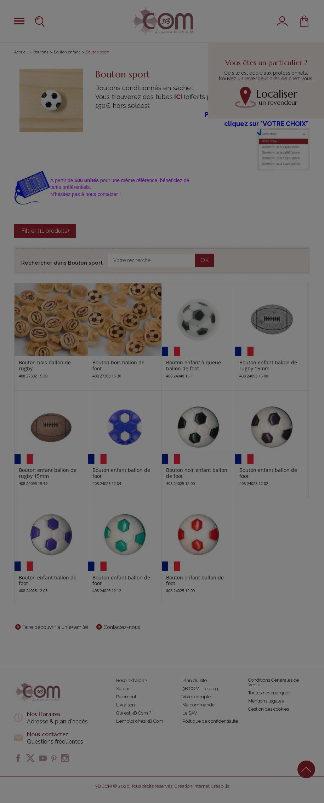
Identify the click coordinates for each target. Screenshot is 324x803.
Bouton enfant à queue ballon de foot (193, 365)
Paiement (126, 696)
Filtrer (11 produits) (45, 230)
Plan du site (194, 680)
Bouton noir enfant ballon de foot (196, 473)
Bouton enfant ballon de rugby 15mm (268, 365)
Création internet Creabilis (202, 786)
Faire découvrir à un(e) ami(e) (55, 627)
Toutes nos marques (269, 693)
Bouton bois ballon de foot (118, 365)
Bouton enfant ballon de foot (121, 473)
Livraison (125, 705)
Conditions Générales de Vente (273, 682)
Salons (123, 688)
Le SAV (189, 713)
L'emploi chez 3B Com (139, 721)
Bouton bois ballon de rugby (45, 365)
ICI (178, 96)
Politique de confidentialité (210, 721)
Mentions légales (266, 701)
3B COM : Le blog (200, 688)
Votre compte (196, 696)
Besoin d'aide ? (131, 680)
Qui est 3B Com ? (133, 713)
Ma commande (198, 705)
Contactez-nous (121, 627)
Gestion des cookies (268, 709)
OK (204, 260)
